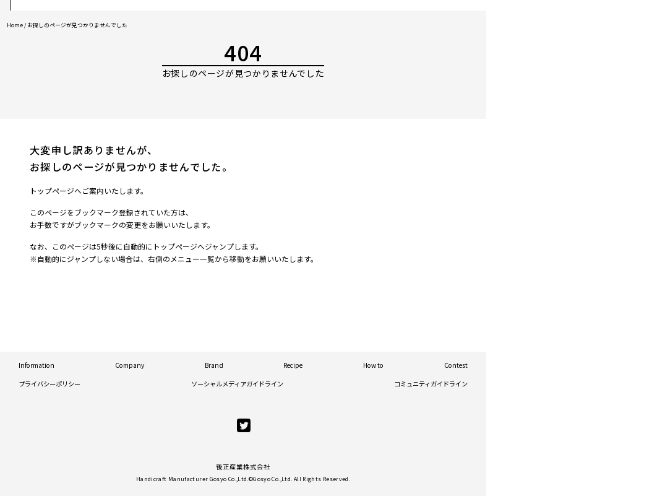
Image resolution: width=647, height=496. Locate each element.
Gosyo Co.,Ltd (272, 479)
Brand (214, 365)
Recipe (292, 365)
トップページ (52, 190)
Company (129, 365)
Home (15, 25)
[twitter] (244, 426)
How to (373, 365)
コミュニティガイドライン (431, 383)
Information (36, 365)
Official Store (573, 93)
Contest (456, 365)
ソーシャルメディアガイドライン (237, 383)
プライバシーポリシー (49, 383)
